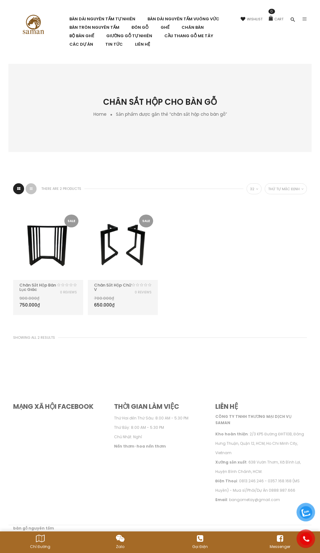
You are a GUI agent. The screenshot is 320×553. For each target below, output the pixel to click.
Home (100, 114)
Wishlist (251, 19)
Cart (276, 19)
